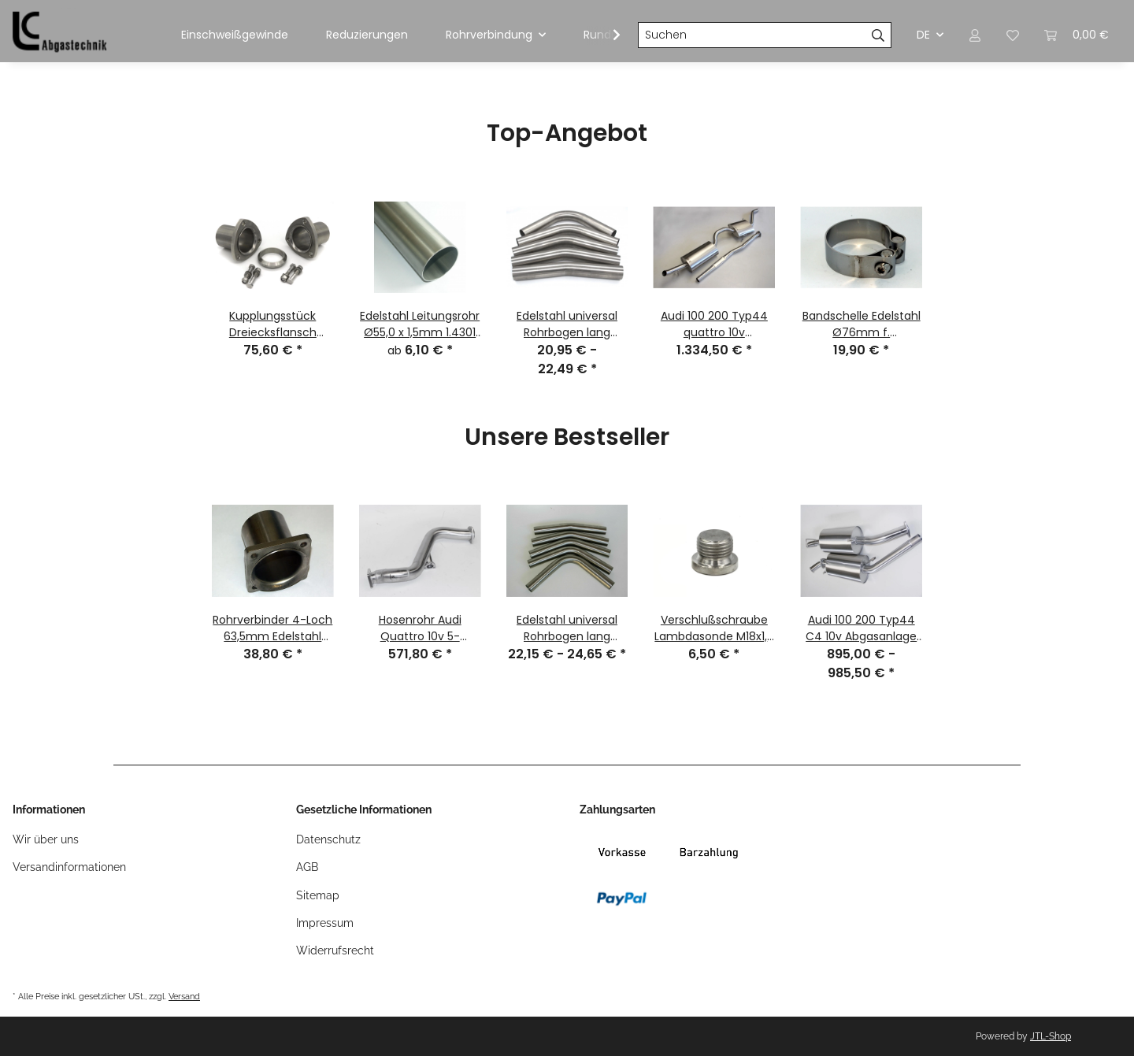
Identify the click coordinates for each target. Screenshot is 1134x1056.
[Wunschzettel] (1013, 35)
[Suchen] (752, 35)
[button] (975, 35)
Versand (184, 996)
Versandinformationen (69, 867)
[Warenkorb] (1076, 35)
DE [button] (923, 35)
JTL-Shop (1050, 1036)
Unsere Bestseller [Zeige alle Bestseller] (567, 438)
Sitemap (317, 895)
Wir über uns (46, 839)
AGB (307, 867)
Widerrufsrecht (335, 950)
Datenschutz (328, 839)
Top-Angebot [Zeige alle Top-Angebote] (567, 134)
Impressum (325, 923)
